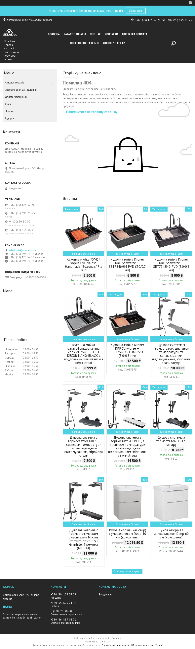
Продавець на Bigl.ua (97, 641)
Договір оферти (114, 43)
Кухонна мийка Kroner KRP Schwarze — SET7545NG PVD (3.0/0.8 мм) (171, 265)
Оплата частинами (16, 97)
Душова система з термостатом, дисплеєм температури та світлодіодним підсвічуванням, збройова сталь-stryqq (171, 354)
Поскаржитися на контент (116, 645)
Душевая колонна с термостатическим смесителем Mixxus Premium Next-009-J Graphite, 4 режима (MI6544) (83, 539)
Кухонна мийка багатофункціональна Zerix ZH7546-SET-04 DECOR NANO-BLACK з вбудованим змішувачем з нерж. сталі (83, 354)
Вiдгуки (9, 118)
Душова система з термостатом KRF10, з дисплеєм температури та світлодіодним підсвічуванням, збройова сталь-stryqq (127, 446)
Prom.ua (116, 637)
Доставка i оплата (134, 34)
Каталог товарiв (75, 34)
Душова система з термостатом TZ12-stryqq (171, 441)
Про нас (95, 34)
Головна (54, 34)
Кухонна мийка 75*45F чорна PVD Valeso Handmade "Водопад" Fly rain (83, 265)
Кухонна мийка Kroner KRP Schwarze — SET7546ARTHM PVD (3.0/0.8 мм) (127, 350)
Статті (8, 104)
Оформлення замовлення (21, 89)
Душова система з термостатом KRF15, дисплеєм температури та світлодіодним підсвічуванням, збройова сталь (83, 446)
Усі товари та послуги (126, 571)
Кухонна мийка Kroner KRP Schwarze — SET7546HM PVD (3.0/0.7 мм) (127, 265)
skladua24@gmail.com (22, 250)
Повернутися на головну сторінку (91, 112)
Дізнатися (135, 11)
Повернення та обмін (84, 43)
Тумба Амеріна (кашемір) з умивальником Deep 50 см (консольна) (127, 533)
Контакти (111, 34)
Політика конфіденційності (147, 645)
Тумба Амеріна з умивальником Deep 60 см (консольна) (171, 533)
